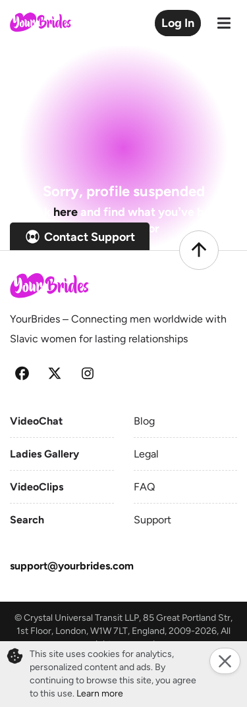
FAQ (144, 487)
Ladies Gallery (44, 454)
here (65, 212)
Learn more (99, 693)
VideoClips (36, 487)
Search (27, 519)
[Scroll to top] (199, 250)
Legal (146, 454)
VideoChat (36, 421)
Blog (144, 421)
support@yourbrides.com (72, 566)
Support (152, 519)
